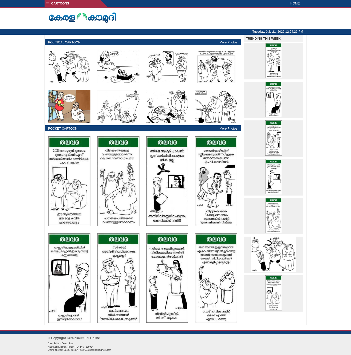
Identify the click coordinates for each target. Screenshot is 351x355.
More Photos (228, 42)
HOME (295, 3)
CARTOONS (57, 3)
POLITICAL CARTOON (64, 42)
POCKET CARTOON (62, 128)
